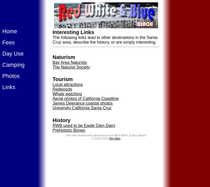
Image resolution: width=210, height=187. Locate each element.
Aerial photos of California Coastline (85, 98)
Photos (10, 76)
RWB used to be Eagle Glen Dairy (83, 125)
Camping (13, 65)
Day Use (13, 54)
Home (9, 31)
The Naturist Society (71, 67)
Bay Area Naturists (69, 62)
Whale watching (67, 94)
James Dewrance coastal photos (82, 103)
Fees (8, 42)
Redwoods (62, 89)
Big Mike (115, 138)
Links (8, 87)
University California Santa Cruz (81, 108)
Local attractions (67, 84)
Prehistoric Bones (68, 130)
